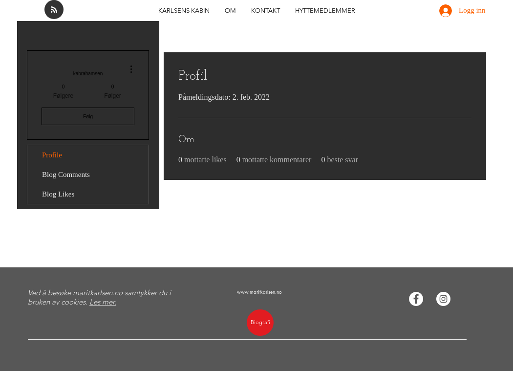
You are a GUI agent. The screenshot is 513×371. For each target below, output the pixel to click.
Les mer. (102, 301)
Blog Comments (66, 174)
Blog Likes (58, 194)
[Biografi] (260, 322)
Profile (52, 155)
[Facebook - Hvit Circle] (416, 299)
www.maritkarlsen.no (259, 291)
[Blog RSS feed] (54, 10)
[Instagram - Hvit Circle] (443, 299)
